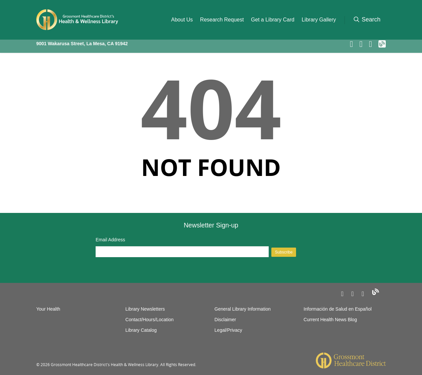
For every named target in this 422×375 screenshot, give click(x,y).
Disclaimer (225, 319)
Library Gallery (319, 19)
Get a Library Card (272, 19)
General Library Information (243, 309)
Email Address (110, 239)
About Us (182, 19)
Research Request (222, 19)
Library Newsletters (145, 309)
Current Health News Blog (330, 319)
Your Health (48, 309)
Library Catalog (141, 330)
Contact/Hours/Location (149, 319)
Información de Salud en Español (338, 309)
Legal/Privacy (228, 330)
